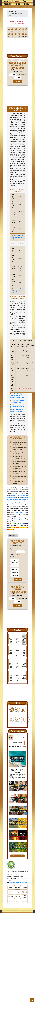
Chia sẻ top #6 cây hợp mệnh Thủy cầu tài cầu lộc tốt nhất (17, 770)
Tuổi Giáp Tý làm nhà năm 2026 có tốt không (20, 458)
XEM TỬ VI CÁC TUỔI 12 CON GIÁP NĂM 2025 (17, 22)
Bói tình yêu (10, 503)
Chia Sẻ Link (13, 535)
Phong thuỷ (8, 4)
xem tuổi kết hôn (17, 495)
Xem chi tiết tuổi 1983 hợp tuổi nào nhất (18, 290)
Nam (19, 555)
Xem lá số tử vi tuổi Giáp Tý (18, 482)
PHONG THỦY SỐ (20, 512)
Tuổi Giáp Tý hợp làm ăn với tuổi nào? (19, 453)
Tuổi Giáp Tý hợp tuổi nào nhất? (19, 462)
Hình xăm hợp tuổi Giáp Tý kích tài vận (16, 410)
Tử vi (24, 1)
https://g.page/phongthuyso (18, 882)
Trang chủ (7, 1)
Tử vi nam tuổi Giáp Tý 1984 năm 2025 (17, 401)
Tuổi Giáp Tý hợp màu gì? (19, 477)
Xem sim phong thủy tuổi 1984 (19, 472)
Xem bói (17, 4)
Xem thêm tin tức (17, 856)
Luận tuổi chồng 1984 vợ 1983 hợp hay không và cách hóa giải (17, 395)
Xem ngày (26, 4)
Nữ (12, 557)
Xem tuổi (17, 1)
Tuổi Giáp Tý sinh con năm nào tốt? (19, 467)
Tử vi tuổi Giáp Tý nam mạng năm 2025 (20, 443)
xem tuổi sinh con (20, 520)
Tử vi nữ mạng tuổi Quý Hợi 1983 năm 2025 (17, 406)
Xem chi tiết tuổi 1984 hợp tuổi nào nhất (18, 237)
